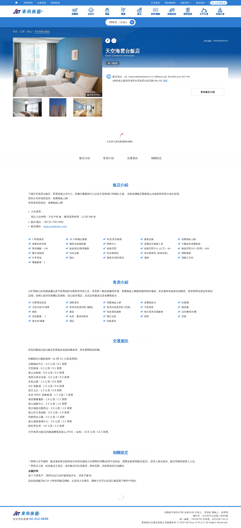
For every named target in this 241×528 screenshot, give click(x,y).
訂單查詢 (155, 3)
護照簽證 (188, 11)
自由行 (91, 11)
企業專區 (41, 3)
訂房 (22, 31)
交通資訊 (132, 158)
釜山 (29, 31)
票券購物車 (170, 3)
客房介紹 (108, 158)
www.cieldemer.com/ (55, 226)
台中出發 (204, 11)
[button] (120, 22)
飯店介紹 (84, 158)
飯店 (139, 11)
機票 (123, 11)
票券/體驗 (155, 11)
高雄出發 (220, 11)
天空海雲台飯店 (42, 31)
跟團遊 (75, 11)
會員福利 (201, 3)
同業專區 (28, 3)
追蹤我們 (185, 3)
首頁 (15, 31)
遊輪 (107, 11)
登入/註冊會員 (219, 3)
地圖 (165, 80)
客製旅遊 (55, 3)
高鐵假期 (171, 11)
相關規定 (156, 158)
